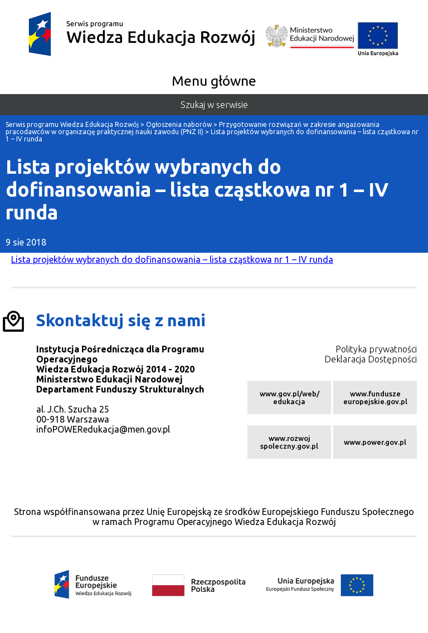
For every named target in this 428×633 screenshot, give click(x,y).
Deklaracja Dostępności (370, 359)
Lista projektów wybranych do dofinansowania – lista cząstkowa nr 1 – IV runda (172, 259)
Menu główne (214, 81)
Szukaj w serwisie (214, 105)
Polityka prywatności (376, 349)
